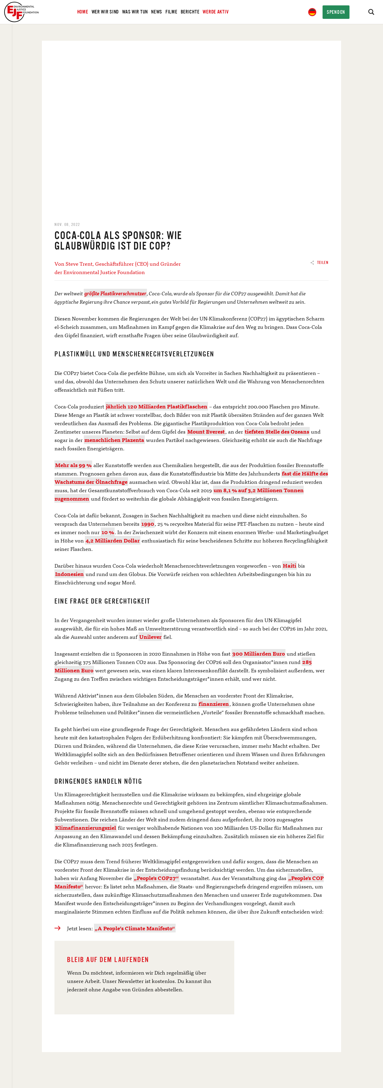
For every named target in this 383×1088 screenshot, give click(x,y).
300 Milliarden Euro (258, 653)
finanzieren (214, 703)
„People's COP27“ (156, 877)
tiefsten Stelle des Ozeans (277, 431)
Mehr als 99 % (73, 465)
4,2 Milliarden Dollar (113, 540)
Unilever (150, 636)
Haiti (289, 565)
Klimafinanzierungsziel (85, 827)
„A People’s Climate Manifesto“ (135, 928)
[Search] (371, 12)
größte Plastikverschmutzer (115, 293)
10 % (107, 532)
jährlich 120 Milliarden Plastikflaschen (156, 406)
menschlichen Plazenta (114, 439)
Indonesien (69, 573)
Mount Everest (206, 431)
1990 (147, 523)
